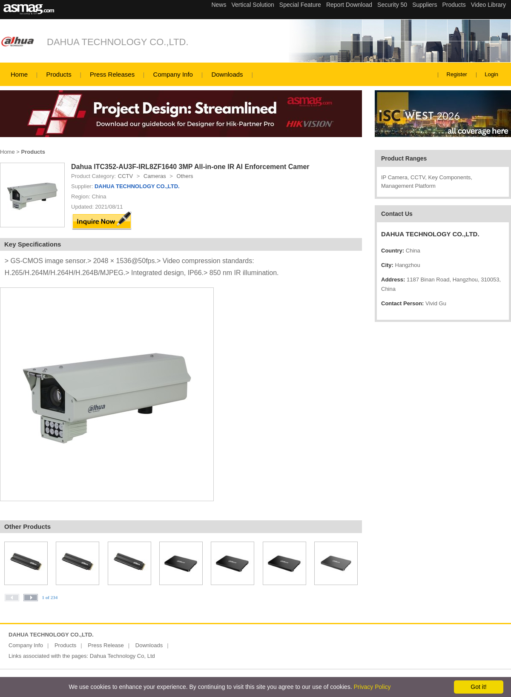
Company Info (173, 74)
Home (19, 74)
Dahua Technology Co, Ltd (122, 656)
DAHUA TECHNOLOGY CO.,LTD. (118, 42)
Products (58, 74)
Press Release (106, 645)
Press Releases (112, 74)
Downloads (227, 74)
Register (457, 74)
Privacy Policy (371, 686)
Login (491, 74)
